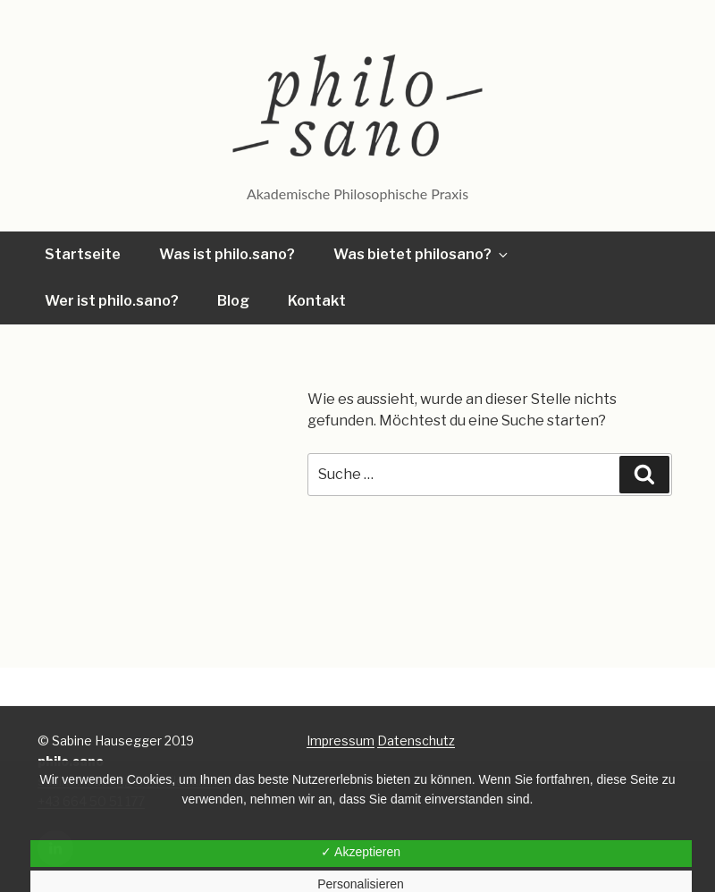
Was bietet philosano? (421, 254)
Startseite (83, 254)
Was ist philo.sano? (227, 254)
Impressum (340, 740)
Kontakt (317, 300)
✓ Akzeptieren (360, 852)
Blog (233, 300)
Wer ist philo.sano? (112, 300)
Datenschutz (416, 740)
